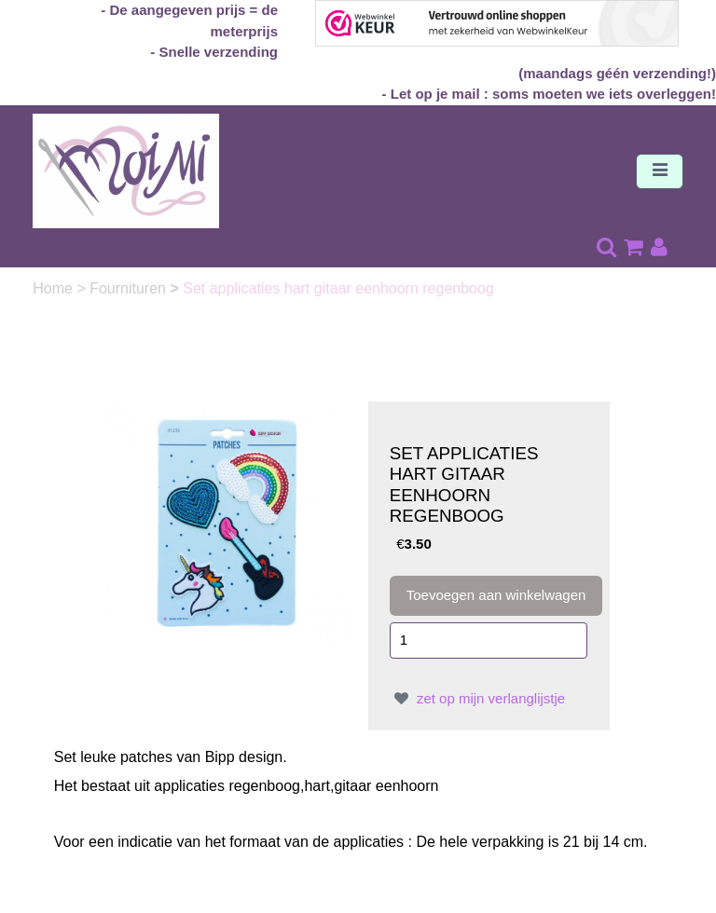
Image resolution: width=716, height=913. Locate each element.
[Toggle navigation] (659, 171)
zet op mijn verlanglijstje (477, 698)
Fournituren (130, 288)
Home (54, 288)
